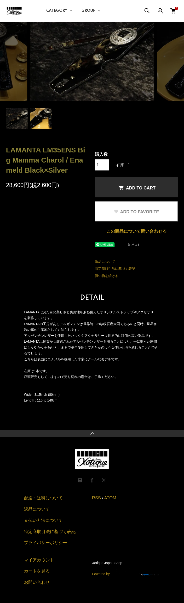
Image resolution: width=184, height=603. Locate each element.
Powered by (126, 571)
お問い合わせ (37, 582)
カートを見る (37, 571)
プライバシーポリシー (45, 542)
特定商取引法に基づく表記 (115, 268)
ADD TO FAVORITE (136, 211)
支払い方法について (43, 520)
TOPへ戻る (92, 433)
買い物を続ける (106, 276)
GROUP (88, 11)
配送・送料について (43, 498)
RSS (96, 498)
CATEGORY (56, 11)
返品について (105, 262)
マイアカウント (39, 560)
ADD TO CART (136, 187)
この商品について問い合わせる (136, 231)
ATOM (110, 498)
